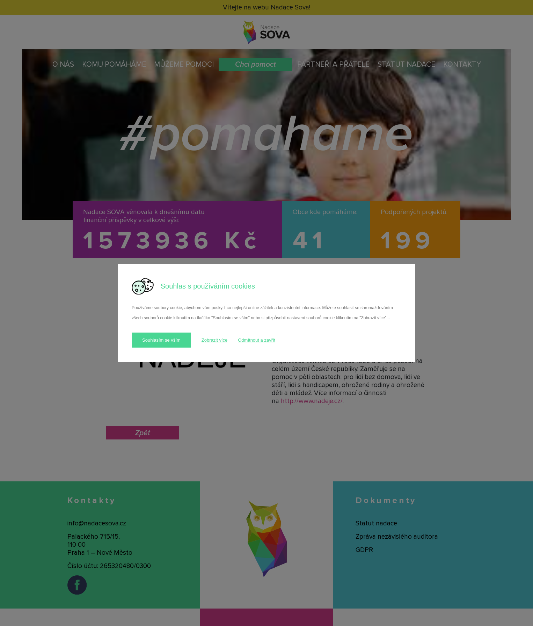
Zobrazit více (214, 340)
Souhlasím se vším (161, 340)
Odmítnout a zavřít (256, 340)
